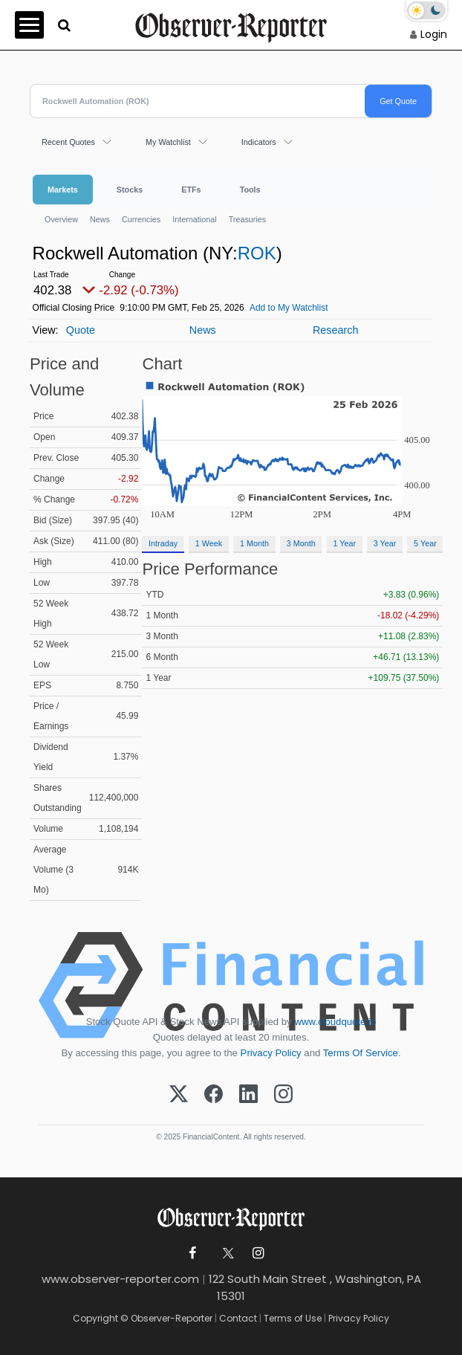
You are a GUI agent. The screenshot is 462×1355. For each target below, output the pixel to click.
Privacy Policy (271, 1052)
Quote (80, 330)
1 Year (344, 543)
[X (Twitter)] (178, 1094)
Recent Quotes (68, 142)
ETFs (191, 189)
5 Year (425, 543)
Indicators (258, 142)
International (194, 219)
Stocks (130, 189)
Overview (61, 219)
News (100, 219)
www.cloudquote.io (335, 1021)
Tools (250, 189)
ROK (257, 253)
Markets (63, 189)
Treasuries (248, 219)
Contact (238, 1318)
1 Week (208, 543)
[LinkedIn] (248, 1094)
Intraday (163, 543)
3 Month (301, 543)
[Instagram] (283, 1094)
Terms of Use (293, 1318)
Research (336, 330)
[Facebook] (213, 1094)
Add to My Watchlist (289, 308)
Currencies (141, 219)
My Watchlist (168, 142)
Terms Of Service (360, 1052)
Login (433, 34)
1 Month (254, 543)
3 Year (385, 543)
